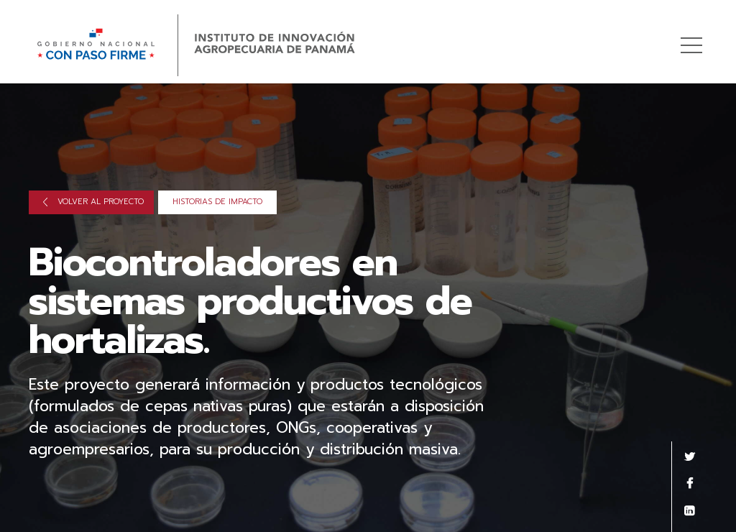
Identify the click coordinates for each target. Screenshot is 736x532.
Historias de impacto (217, 202)
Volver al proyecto (93, 202)
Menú (694, 37)
